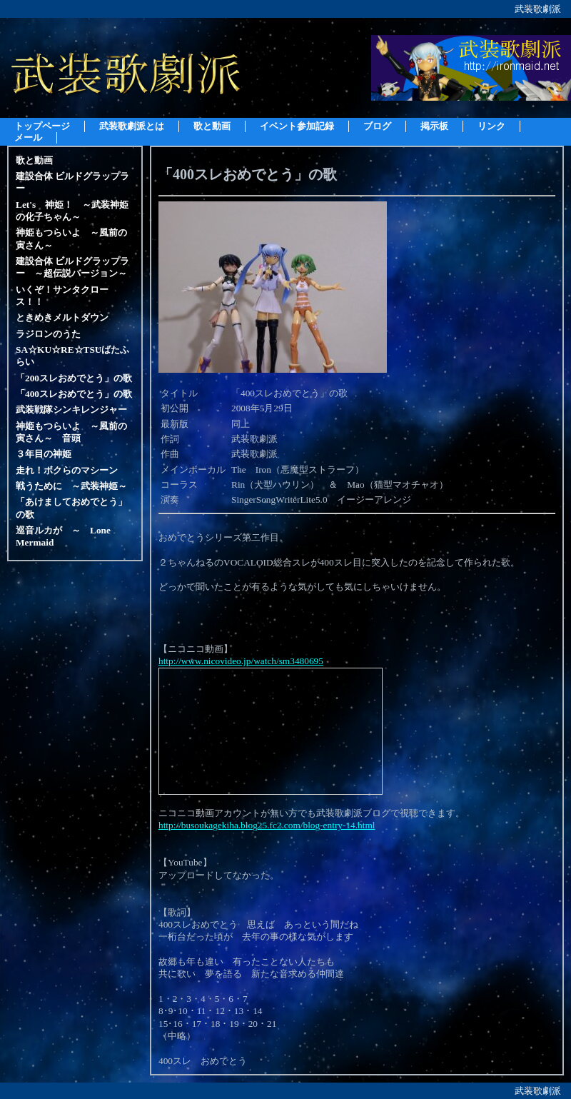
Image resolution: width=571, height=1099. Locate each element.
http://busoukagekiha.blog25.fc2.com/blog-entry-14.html (266, 825)
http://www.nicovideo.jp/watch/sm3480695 (240, 661)
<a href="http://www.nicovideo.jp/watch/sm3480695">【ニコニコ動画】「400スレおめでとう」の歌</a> (270, 731)
